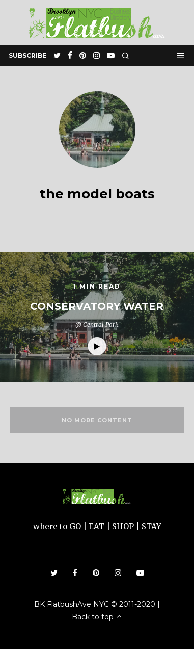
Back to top (97, 616)
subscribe (27, 55)
